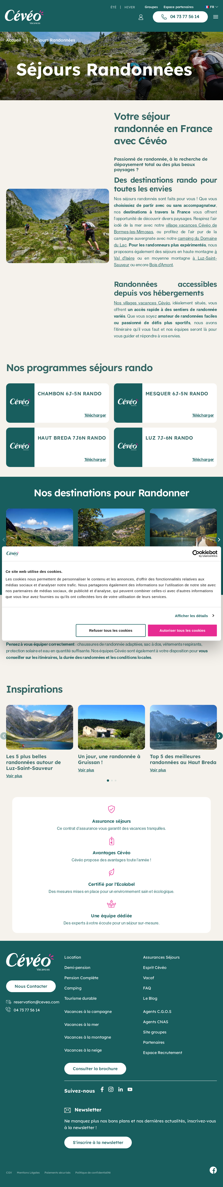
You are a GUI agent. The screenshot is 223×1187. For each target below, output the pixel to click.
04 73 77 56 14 (23, 1010)
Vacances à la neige (83, 1050)
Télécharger (95, 415)
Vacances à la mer (81, 1024)
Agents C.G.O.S (157, 1011)
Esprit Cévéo (155, 967)
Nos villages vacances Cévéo (142, 302)
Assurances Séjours (161, 957)
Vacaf (148, 977)
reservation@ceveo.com (32, 1002)
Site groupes (155, 1032)
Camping (72, 988)
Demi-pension (77, 967)
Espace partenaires (178, 7)
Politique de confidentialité (93, 1172)
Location (72, 957)
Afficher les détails (191, 615)
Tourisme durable (80, 998)
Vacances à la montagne (87, 1037)
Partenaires (154, 1042)
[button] (219, 539)
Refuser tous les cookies (110, 630)
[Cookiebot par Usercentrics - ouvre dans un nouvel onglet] (196, 553)
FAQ (147, 988)
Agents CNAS (155, 1021)
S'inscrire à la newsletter (98, 1142)
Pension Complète (81, 977)
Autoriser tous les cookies (182, 630)
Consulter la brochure (95, 1068)
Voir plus (14, 775)
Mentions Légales (28, 1172)
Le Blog (150, 998)
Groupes (151, 7)
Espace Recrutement (162, 1052)
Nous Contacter (31, 986)
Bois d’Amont (161, 264)
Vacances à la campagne (88, 1011)
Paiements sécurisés (57, 1172)
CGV (9, 1172)
